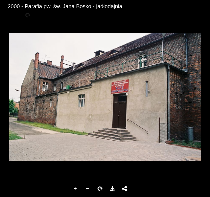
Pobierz (112, 189)
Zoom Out (88, 189)
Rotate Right (100, 189)
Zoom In (75, 189)
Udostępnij (125, 189)
